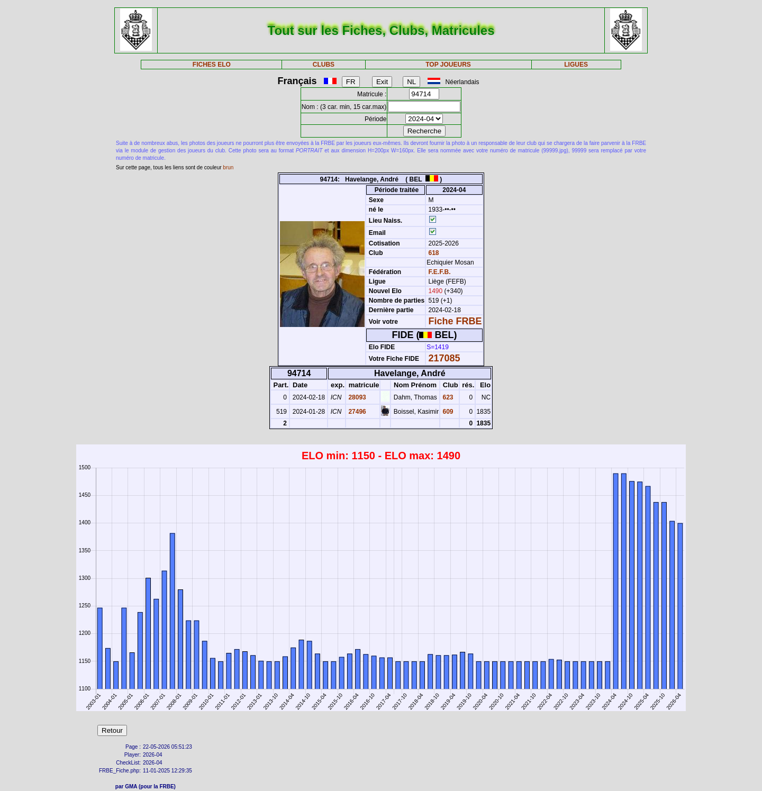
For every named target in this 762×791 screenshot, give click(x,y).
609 (447, 411)
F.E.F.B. (440, 272)
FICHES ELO (212, 64)
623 (447, 397)
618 (433, 253)
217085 (444, 358)
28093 (356, 397)
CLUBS (323, 64)
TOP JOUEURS (448, 64)
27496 (356, 411)
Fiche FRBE (455, 321)
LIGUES (576, 64)
